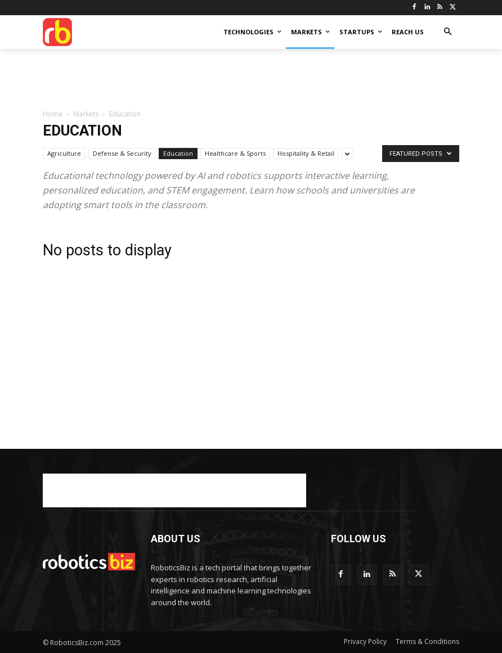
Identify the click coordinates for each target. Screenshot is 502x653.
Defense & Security (122, 153)
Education (178, 153)
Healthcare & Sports (235, 153)
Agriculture (64, 153)
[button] (447, 32)
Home (52, 114)
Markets (85, 114)
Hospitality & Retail (305, 153)
